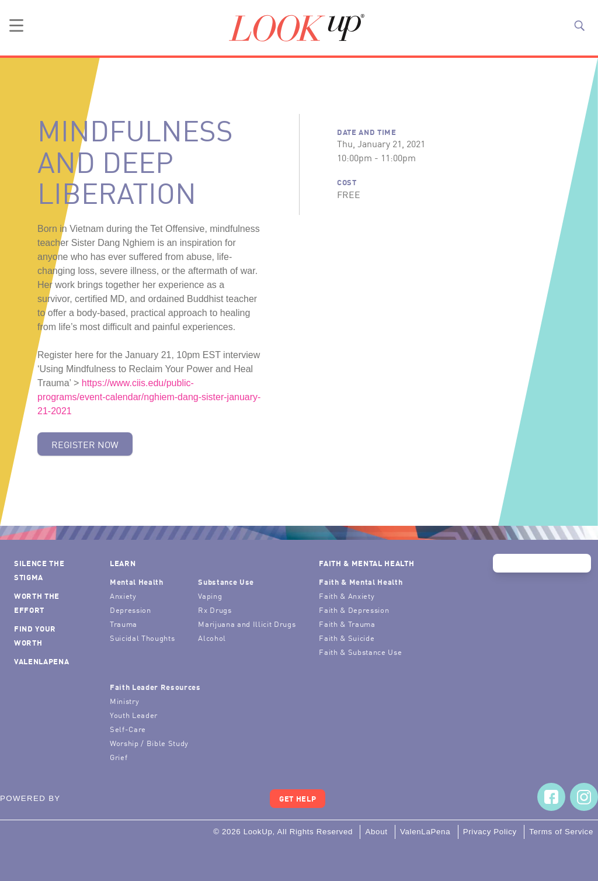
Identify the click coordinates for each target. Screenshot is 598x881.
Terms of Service (561, 831)
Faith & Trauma (347, 623)
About (376, 831)
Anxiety (123, 595)
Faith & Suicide (346, 637)
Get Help (297, 798)
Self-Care (128, 728)
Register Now (85, 444)
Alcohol (212, 637)
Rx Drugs (214, 609)
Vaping (210, 595)
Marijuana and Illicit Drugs (246, 623)
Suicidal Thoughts (142, 637)
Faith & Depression (354, 609)
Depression (130, 609)
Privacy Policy (490, 831)
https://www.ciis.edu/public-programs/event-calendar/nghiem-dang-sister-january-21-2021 (148, 397)
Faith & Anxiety (346, 595)
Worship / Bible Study (149, 742)
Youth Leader (134, 714)
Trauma (123, 623)
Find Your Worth (35, 635)
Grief (118, 756)
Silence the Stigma (39, 569)
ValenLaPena (41, 661)
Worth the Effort (37, 602)
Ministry (124, 700)
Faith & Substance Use (360, 651)
